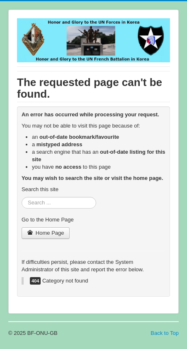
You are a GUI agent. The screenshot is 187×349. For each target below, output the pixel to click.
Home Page (45, 233)
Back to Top (165, 333)
